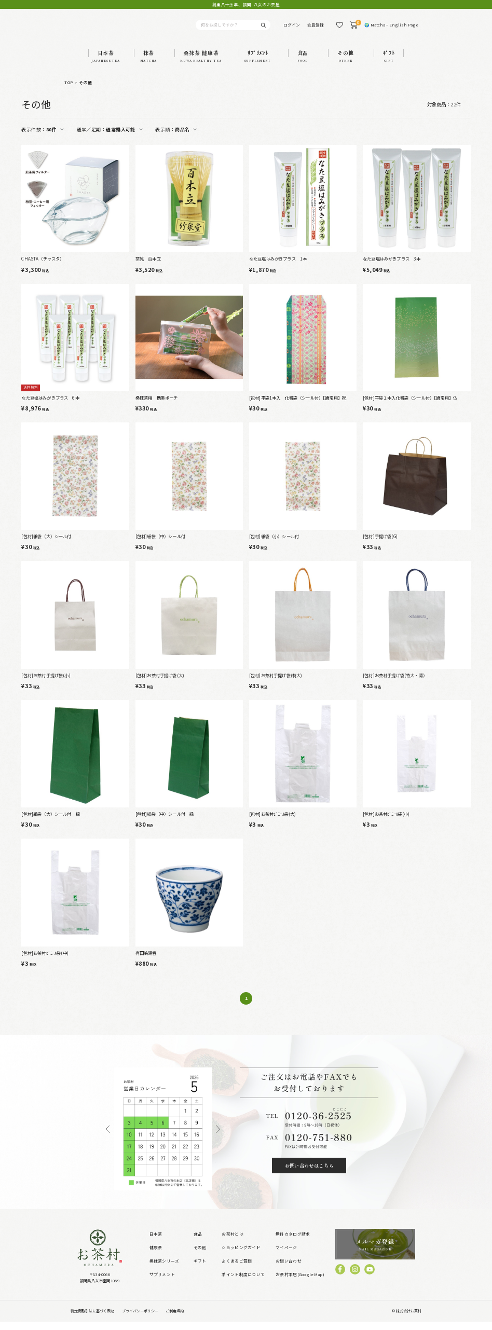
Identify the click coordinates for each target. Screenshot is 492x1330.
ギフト (200, 1269)
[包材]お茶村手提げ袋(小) (45, 683)
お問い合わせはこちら (309, 1173)
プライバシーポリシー (140, 1319)
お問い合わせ (289, 1269)
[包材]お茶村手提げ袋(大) (159, 683)
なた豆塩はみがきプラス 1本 (278, 267)
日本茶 (155, 1242)
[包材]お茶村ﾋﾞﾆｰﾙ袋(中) (45, 961)
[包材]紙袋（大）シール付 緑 (50, 822)
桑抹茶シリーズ (164, 1269)
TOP (68, 90)
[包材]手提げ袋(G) (380, 544)
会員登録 (315, 29)
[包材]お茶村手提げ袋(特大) (276, 683)
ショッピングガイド (241, 1255)
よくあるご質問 (237, 1269)
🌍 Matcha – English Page (391, 29)
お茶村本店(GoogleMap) (300, 1282)
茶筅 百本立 (148, 267)
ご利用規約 (175, 1319)
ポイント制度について (243, 1282)
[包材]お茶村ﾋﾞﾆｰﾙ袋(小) (386, 822)
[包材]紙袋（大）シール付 (46, 544)
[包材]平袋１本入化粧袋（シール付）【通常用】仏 (410, 406)
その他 (85, 90)
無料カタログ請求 (293, 1242)
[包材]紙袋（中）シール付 (160, 544)
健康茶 (155, 1255)
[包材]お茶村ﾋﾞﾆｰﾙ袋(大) (272, 822)
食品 (198, 1242)
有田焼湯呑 (146, 961)
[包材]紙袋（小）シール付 (274, 544)
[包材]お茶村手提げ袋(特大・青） (395, 683)
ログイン (291, 29)
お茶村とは (232, 1242)
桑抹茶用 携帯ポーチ (156, 406)
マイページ (286, 1255)
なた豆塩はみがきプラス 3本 (391, 267)
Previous (108, 1137)
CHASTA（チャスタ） (42, 267)
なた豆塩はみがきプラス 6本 (50, 406)
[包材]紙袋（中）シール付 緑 (164, 822)
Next (218, 1137)
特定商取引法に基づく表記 (92, 1319)
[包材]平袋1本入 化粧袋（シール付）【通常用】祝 (297, 406)
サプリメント (162, 1282)
